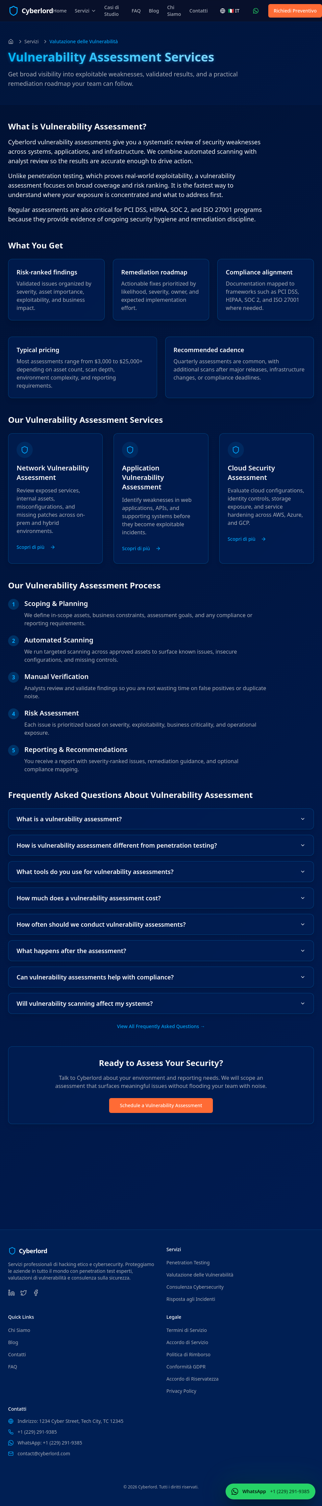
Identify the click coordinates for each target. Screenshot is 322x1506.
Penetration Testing (188, 1262)
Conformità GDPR (186, 1366)
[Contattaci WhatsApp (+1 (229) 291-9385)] (256, 11)
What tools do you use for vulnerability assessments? (161, 872)
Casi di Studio (111, 10)
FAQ (136, 10)
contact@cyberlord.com (44, 1453)
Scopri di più (36, 547)
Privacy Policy (181, 1391)
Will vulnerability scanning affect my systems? (161, 1003)
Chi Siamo (174, 10)
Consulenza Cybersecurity (195, 1287)
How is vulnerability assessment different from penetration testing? (161, 845)
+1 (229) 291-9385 (37, 1432)
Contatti (199, 10)
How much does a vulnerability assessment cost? (161, 898)
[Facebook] (35, 1292)
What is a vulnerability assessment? (161, 819)
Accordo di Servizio (187, 1342)
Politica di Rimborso (188, 1354)
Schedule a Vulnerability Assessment (161, 1105)
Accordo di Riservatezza (193, 1379)
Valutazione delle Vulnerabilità (200, 1274)
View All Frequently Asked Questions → (161, 1026)
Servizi (85, 10)
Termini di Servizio (187, 1330)
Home (60, 10)
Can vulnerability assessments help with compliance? (161, 977)
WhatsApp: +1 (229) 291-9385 (50, 1442)
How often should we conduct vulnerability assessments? (161, 924)
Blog (154, 10)
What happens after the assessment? (161, 951)
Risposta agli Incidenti (191, 1299)
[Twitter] (23, 1292)
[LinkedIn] (11, 1292)
